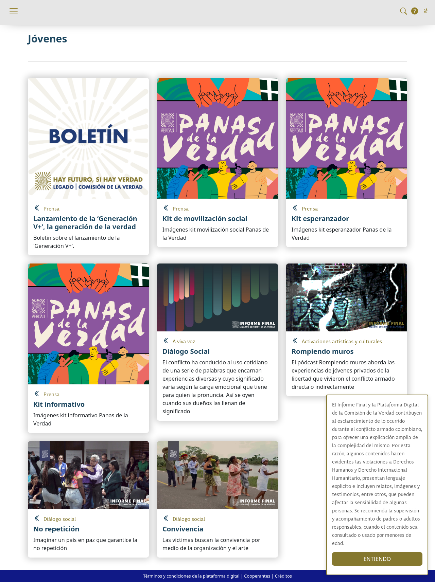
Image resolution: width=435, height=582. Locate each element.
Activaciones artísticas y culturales (342, 342)
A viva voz (184, 342)
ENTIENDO (378, 559)
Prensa (51, 209)
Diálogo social (60, 519)
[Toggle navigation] (13, 11)
